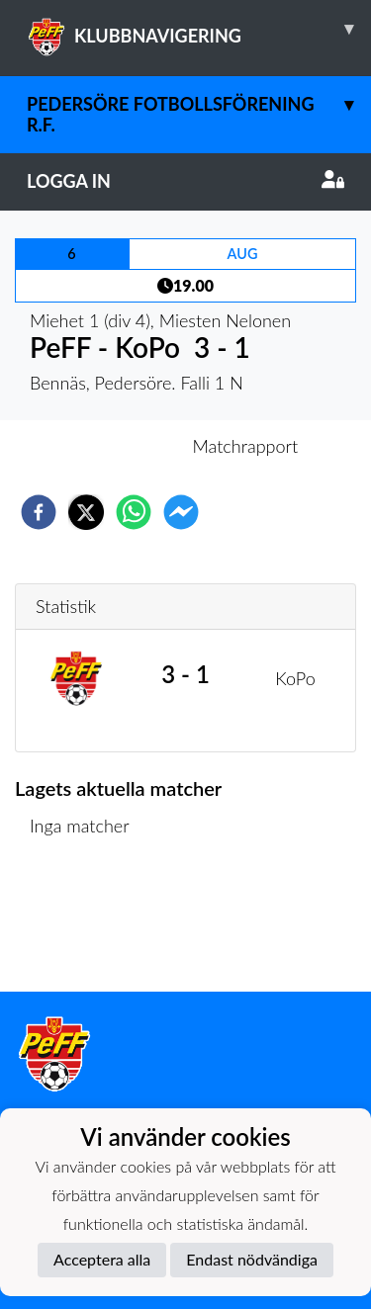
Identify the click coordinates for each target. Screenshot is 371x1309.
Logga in (185, 181)
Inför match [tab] (117, 446)
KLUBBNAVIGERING (199, 28)
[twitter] (86, 512)
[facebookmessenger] (181, 512)
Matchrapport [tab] (245, 446)
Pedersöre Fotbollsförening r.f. (199, 105)
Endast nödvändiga (252, 1259)
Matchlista (79, 925)
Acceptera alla (101, 1259)
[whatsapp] (133, 512)
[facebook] (38, 512)
